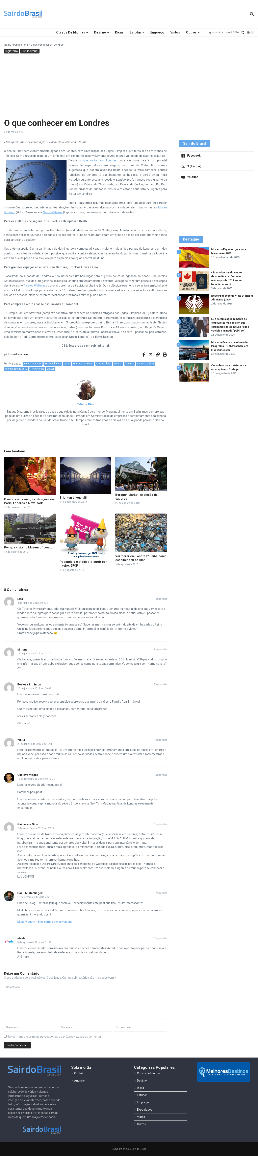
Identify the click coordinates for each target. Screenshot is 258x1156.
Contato (77, 1073)
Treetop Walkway (34, 285)
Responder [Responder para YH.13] (160, 739)
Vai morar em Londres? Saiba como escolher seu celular (140, 558)
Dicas (119, 32)
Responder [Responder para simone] (160, 649)
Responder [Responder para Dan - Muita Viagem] (160, 892)
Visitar (50, 368)
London (118, 363)
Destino (101, 32)
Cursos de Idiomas (72, 32)
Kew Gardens (103, 363)
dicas (67, 363)
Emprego (157, 32)
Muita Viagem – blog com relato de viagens (44, 921)
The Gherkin (37, 368)
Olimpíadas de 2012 (16, 368)
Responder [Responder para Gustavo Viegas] (160, 774)
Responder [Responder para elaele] (160, 938)
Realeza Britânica (29, 684)
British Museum (33, 363)
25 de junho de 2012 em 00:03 (34, 688)
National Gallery (145, 363)
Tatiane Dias (85, 404)
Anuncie (78, 1080)
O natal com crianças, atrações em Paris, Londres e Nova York (29, 501)
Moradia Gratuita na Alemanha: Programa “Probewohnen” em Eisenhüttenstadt (231, 346)
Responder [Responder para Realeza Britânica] (160, 684)
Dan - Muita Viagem (30, 893)
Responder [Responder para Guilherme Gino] (160, 824)
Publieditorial (20, 44)
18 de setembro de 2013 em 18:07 (36, 897)
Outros (193, 32)
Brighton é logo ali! (73, 497)
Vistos (175, 32)
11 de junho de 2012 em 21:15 (34, 653)
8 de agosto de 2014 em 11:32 (34, 942)
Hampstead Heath (83, 363)
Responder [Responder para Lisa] (160, 598)
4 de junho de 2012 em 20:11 (33, 603)
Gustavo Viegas (27, 774)
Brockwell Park (53, 363)
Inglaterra (11, 51)
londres (129, 363)
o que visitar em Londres (98, 160)
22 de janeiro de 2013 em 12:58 (35, 744)
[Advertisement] (129, 86)
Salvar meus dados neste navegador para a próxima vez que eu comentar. (54, 1036)
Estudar (137, 32)
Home (7, 44)
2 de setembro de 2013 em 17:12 (35, 828)
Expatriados (143, 1109)
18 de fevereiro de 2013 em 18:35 (36, 778)
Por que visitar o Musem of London (29, 547)
